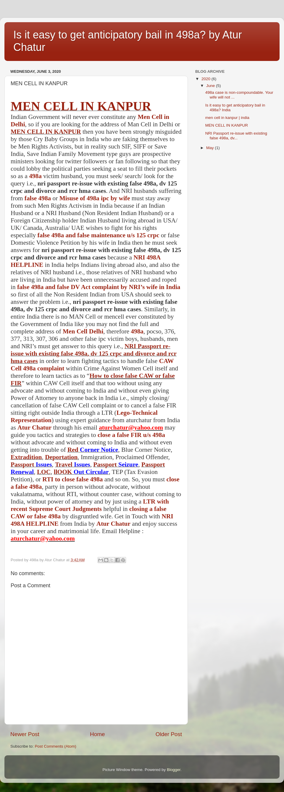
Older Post (169, 734)
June (211, 85)
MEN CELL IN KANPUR (81, 106)
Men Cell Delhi (83, 331)
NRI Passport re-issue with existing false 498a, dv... (236, 135)
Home (97, 734)
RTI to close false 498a (72, 479)
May (210, 148)
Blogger (173, 769)
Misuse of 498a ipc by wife (94, 198)
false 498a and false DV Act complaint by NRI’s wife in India (98, 287)
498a (35, 176)
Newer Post (24, 734)
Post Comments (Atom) (55, 746)
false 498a (38, 198)
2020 (206, 79)
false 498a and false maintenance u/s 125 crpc (98, 235)
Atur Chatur (34, 427)
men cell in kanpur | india (227, 117)
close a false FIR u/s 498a (131, 434)
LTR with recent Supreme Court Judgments (90, 505)
